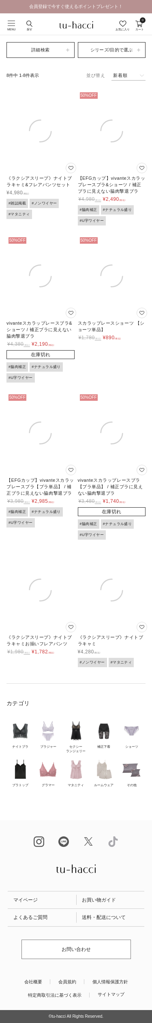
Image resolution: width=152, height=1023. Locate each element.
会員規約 (67, 981)
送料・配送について (104, 917)
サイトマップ (111, 994)
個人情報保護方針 (110, 981)
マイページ (25, 900)
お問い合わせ (76, 949)
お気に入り (123, 29)
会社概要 (33, 981)
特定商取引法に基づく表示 (54, 995)
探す (29, 29)
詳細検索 (40, 49)
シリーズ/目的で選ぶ (111, 49)
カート (139, 26)
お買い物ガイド (99, 900)
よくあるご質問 (30, 917)
